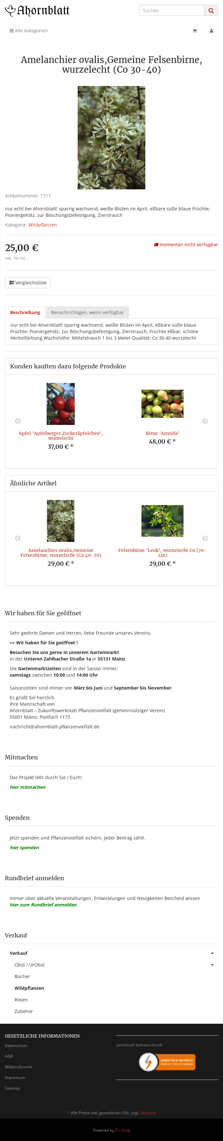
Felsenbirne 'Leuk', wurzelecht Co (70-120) (162, 552)
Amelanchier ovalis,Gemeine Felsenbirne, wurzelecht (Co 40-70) (60, 552)
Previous (18, 421)
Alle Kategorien (29, 30)
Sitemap (12, 1088)
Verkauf (114, 953)
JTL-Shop (122, 1130)
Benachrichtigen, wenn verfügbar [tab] (87, 312)
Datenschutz (16, 1045)
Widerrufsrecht (18, 1067)
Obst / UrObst (116, 965)
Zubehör (24, 1011)
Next (205, 421)
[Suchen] (172, 10)
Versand (147, 1112)
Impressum (15, 1077)
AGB (9, 1056)
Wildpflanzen (42, 225)
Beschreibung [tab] (25, 312)
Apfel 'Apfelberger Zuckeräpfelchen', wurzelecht (61, 435)
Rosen (21, 1000)
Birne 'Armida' (162, 433)
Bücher (22, 976)
